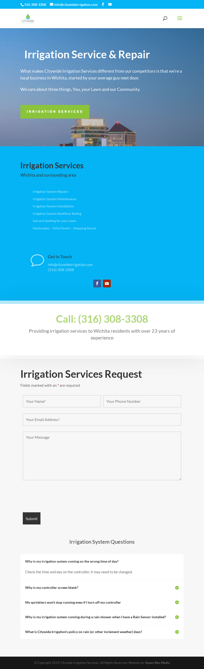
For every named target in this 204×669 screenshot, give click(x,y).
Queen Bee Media (157, 663)
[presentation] (59, 496)
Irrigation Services (55, 112)
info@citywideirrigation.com (89, 264)
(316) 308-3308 (80, 269)
